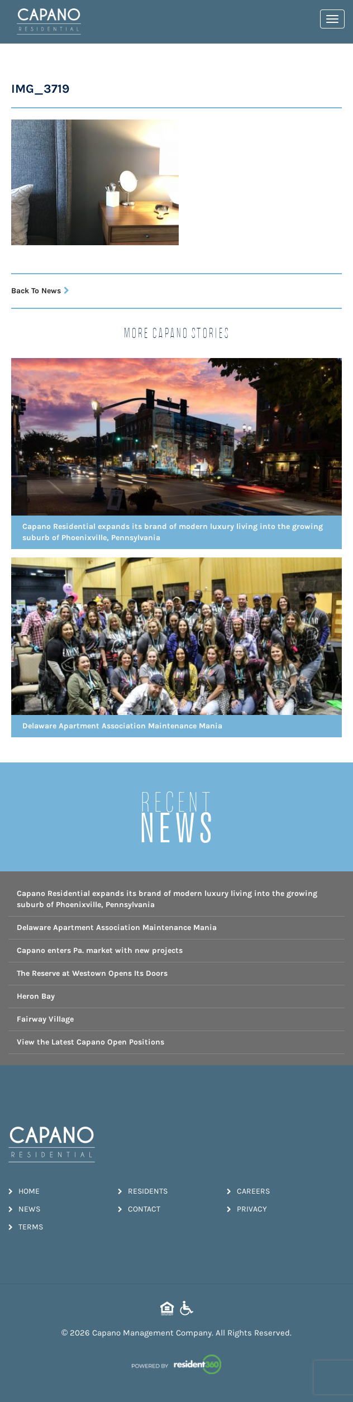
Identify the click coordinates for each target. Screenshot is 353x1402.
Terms (25, 1227)
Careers (248, 1191)
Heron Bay (36, 996)
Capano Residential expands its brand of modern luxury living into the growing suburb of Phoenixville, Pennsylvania (167, 899)
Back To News (40, 290)
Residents (143, 1191)
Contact (139, 1209)
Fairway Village (45, 1019)
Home (24, 1191)
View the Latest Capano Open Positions (90, 1042)
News (24, 1209)
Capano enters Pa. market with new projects (100, 950)
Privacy (247, 1209)
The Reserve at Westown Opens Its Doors (92, 973)
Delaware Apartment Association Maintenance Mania (117, 927)
